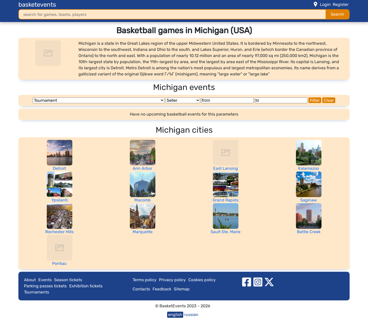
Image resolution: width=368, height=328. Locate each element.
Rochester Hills (59, 231)
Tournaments (36, 292)
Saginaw (308, 200)
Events (45, 279)
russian (191, 314)
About (30, 279)
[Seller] (182, 100)
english (175, 314)
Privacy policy (172, 279)
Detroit (59, 168)
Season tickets (68, 279)
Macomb (142, 200)
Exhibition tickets (85, 286)
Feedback (162, 289)
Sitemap (182, 289)
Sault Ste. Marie (225, 231)
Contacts (141, 289)
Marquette (143, 231)
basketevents (37, 4)
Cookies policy (202, 279)
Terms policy (144, 279)
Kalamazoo (308, 168)
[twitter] (269, 281)
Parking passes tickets (45, 286)
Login (325, 4)
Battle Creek (308, 231)
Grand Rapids (225, 200)
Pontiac (59, 263)
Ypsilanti (59, 200)
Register (341, 4)
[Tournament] (98, 100)
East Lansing (225, 168)
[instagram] (258, 281)
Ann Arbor (142, 168)
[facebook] (246, 281)
